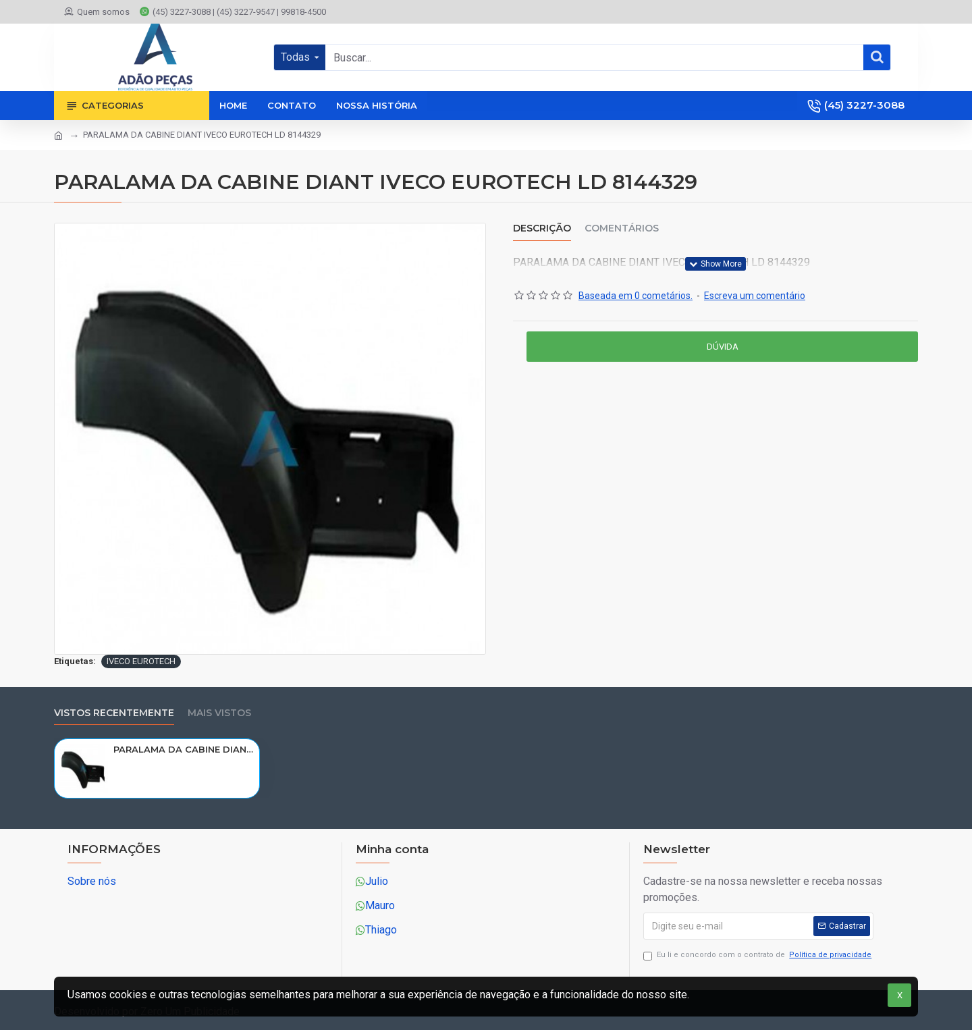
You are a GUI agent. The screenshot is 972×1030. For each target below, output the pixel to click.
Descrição (542, 228)
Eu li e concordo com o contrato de (758, 955)
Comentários (622, 228)
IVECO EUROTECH (141, 661)
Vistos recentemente (114, 713)
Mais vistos (219, 713)
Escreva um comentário (754, 295)
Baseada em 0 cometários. (635, 295)
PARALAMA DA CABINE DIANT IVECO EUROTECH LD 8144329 (183, 749)
